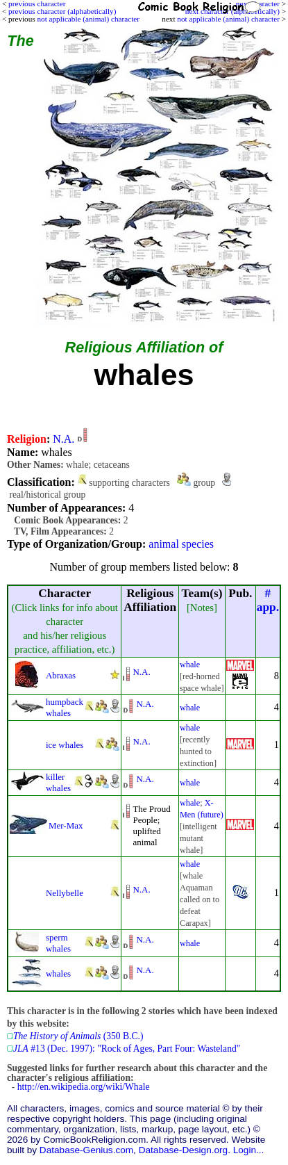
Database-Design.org (183, 1150)
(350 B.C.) (78, 1036)
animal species (181, 544)
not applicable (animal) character (228, 19)
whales (58, 973)
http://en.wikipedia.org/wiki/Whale (83, 1087)
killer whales (58, 782)
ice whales (64, 745)
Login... (248, 1150)
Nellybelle (64, 893)
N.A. (63, 439)
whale (190, 664)
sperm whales (58, 943)
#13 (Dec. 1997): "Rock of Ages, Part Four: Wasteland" (126, 1048)
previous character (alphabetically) (62, 11)
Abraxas (61, 675)
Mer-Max (66, 825)
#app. (268, 600)
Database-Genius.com (86, 1150)
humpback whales (64, 707)
